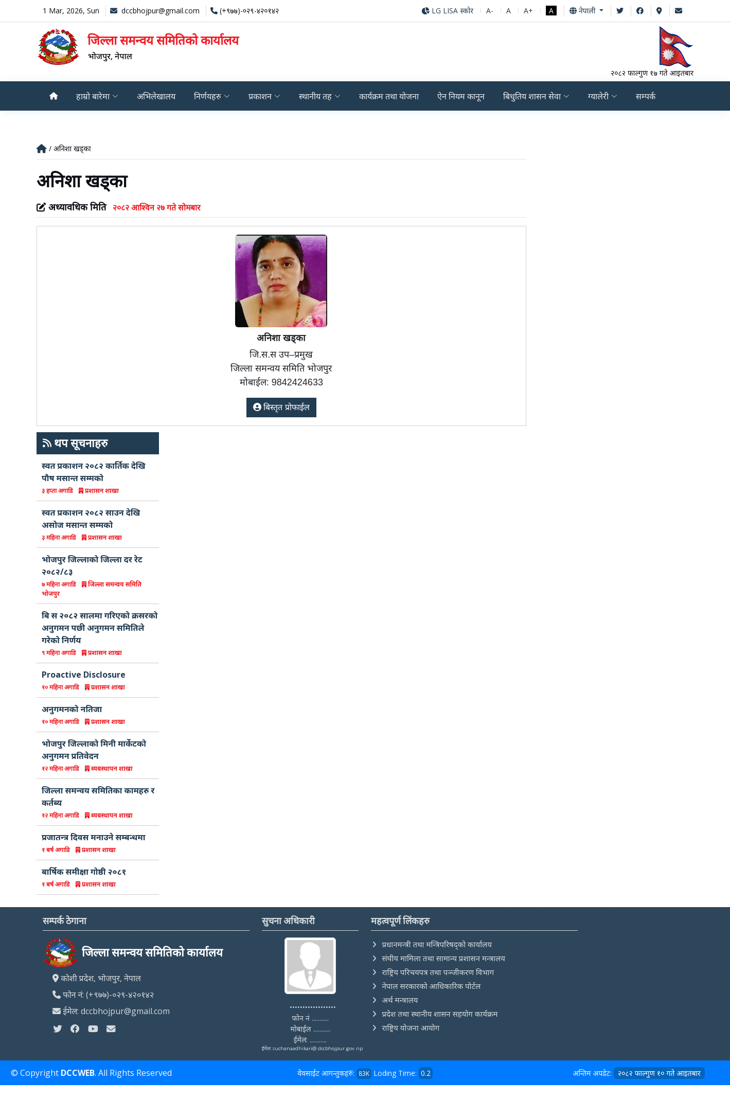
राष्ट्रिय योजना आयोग (410, 1027)
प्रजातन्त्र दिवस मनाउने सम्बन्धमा (93, 837)
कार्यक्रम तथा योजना (390, 96)
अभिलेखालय (156, 96)
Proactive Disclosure (84, 674)
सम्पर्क (650, 96)
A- (489, 10)
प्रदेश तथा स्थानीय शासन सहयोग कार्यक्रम (439, 1013)
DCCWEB (78, 1073)
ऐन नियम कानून (463, 96)
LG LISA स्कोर (447, 10)
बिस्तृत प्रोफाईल (281, 407)
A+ (528, 10)
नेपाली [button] (583, 10)
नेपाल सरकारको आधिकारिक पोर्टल (431, 986)
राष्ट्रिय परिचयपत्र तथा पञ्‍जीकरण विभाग (438, 972)
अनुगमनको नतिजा (72, 709)
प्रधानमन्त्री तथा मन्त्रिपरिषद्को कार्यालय (436, 944)
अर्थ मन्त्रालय (400, 1000)
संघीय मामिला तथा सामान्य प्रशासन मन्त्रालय (443, 958)
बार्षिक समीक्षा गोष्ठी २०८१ (84, 871)
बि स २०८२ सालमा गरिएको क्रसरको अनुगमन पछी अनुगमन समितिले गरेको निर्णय (99, 628)
